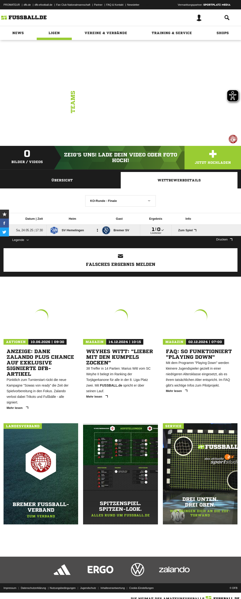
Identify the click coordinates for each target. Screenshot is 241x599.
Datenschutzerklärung (33, 588)
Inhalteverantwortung (112, 588)
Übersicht (62, 180)
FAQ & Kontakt (115, 4)
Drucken (224, 239)
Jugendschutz (88, 588)
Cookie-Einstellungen (141, 588)
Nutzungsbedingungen (63, 588)
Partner (98, 4)
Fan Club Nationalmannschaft (73, 4)
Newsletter (133, 4)
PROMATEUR (12, 4)
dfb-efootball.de (43, 4)
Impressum (10, 588)
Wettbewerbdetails (179, 180)
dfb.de (27, 4)
